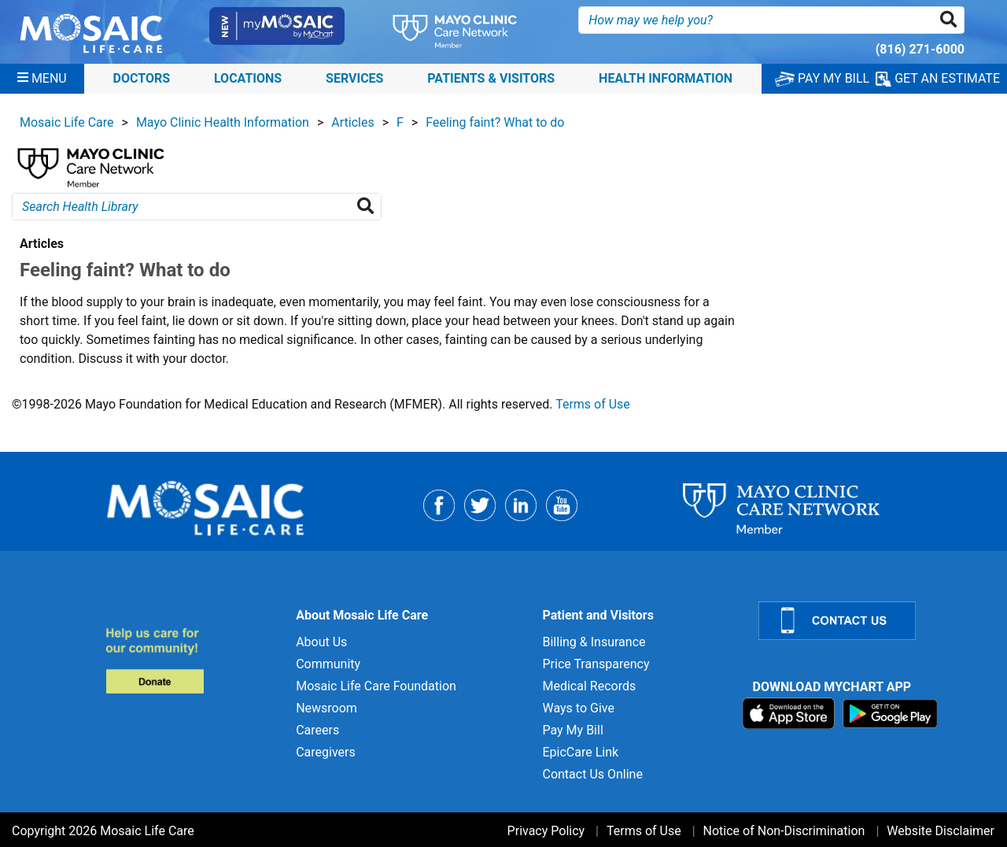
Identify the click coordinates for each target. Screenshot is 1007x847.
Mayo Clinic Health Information (222, 122)
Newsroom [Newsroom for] (326, 708)
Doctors (142, 78)
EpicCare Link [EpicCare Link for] (580, 752)
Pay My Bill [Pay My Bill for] (572, 730)
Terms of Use (592, 404)
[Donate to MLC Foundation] (191, 660)
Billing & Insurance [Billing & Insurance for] (593, 641)
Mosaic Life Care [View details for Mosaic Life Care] (67, 122)
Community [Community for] (328, 664)
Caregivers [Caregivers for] (326, 752)
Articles (352, 122)
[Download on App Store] (790, 712)
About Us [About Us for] (321, 641)
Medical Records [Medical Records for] (589, 686)
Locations (248, 78)
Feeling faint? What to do (495, 122)
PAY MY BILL (822, 78)
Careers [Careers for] (317, 730)
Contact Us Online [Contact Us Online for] (592, 774)
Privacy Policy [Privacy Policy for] (546, 830)
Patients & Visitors (491, 78)
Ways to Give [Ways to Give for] (578, 708)
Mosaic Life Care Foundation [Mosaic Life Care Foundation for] (376, 686)
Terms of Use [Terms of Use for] (644, 830)
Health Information (665, 78)
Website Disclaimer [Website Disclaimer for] (940, 830)
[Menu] (42, 79)
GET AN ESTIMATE (938, 79)
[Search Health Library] (368, 207)
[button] (951, 20)
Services (354, 78)
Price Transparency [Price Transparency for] (595, 664)
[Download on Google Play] (890, 712)
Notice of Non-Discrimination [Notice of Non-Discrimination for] (784, 830)
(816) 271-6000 (920, 49)
